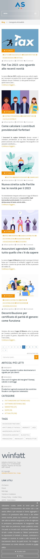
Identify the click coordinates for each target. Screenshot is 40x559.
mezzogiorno (21, 242)
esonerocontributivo (27, 236)
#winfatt (26, 427)
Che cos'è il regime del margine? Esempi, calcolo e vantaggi (18, 381)
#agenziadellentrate (11, 431)
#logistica (25, 435)
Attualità (8, 50)
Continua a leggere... (9, 85)
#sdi (34, 427)
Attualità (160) (11, 413)
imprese (22, 300)
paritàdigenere (20, 303)
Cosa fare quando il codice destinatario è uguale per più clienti (19, 371)
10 (36, 347)
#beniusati (19, 439)
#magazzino (7, 439)
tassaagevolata (15, 55)
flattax (6, 55)
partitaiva (18, 58)
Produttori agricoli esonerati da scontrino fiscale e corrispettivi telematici (19, 390)
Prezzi (4, 488)
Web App (5, 491)
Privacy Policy (6, 497)
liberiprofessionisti (20, 177)
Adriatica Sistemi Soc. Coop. (11, 473)
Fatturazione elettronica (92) (17, 400)
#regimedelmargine (10, 435)
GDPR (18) (8, 410)
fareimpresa (13, 236)
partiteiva (9, 177)
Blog (3, 22)
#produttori (31, 439)
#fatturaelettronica (11, 427)
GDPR (4, 500)
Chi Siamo (5, 485)
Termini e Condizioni (9, 494)
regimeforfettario (29, 55)
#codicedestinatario (11, 424)
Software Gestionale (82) (15, 404)
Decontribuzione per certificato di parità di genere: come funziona (20, 316)
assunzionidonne (21, 239)
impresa (6, 236)
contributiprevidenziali (11, 116)
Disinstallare (11, 500)
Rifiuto (20, 556)
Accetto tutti (20, 551)
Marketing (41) (11, 407)
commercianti (33, 177)
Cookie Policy (17, 497)
